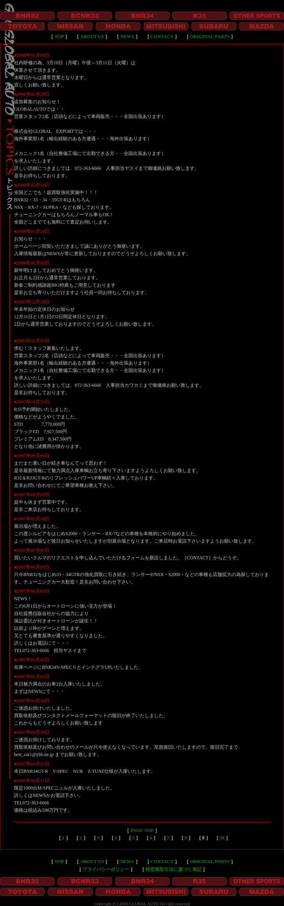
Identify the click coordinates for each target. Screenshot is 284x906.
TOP (59, 36)
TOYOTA (22, 26)
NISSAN (70, 26)
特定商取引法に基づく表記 (174, 869)
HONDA (118, 26)
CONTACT (162, 36)
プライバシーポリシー (105, 869)
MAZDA (261, 26)
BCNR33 (85, 16)
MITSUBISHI (166, 26)
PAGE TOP (142, 830)
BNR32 (27, 16)
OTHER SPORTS (257, 16)
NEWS (127, 36)
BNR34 (142, 16)
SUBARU (213, 26)
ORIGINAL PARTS (210, 36)
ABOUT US (92, 36)
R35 (199, 16)
